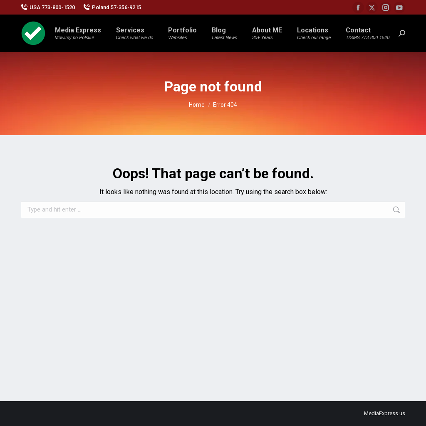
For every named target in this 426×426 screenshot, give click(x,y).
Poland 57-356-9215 (112, 7)
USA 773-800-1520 (48, 7)
